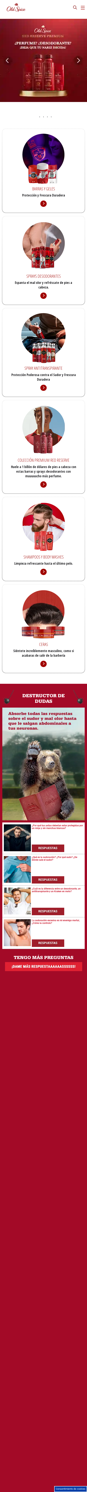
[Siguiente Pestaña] (84, 53)
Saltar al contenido (10, 1)
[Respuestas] (49, 848)
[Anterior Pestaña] (3, 53)
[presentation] (75, 8)
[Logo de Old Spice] (16, 8)
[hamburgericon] (83, 8)
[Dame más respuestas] (43, 970)
